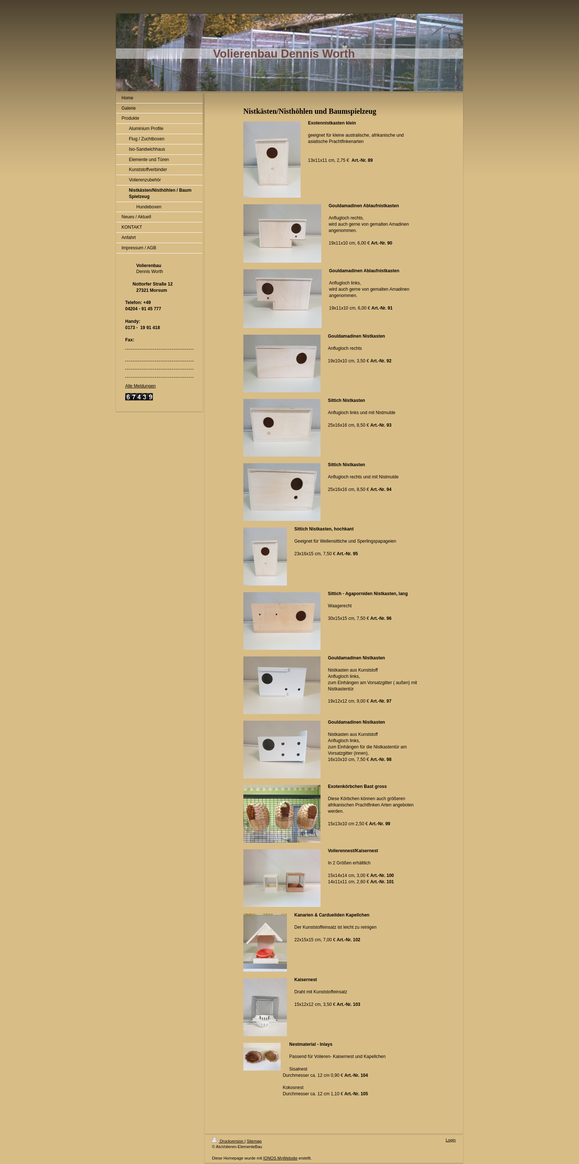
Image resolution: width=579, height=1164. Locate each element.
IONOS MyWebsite (280, 1158)
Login (451, 1140)
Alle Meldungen (140, 386)
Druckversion (228, 1141)
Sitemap (254, 1141)
